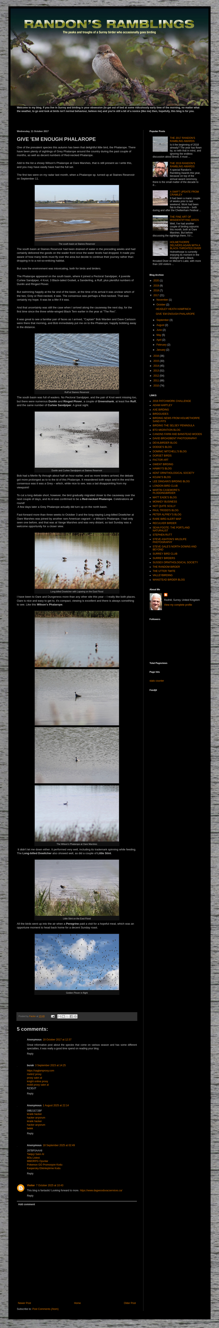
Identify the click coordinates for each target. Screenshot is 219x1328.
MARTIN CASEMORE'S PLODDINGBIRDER (166, 491)
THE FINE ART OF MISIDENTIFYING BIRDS (184, 218)
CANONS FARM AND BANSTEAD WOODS (177, 434)
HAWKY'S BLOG (162, 468)
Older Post (130, 1303)
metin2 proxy (34, 1074)
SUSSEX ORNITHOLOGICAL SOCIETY (175, 562)
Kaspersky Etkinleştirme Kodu (43, 1168)
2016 (157, 355)
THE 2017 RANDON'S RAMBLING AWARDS (182, 139)
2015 (157, 360)
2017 (157, 295)
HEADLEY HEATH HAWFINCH (173, 309)
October (161, 304)
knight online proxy (37, 1081)
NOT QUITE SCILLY (164, 506)
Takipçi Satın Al (35, 1154)
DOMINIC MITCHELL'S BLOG (170, 451)
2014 (157, 365)
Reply (30, 1053)
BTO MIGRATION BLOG (166, 429)
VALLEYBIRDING (162, 575)
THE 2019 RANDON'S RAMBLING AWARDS (182, 165)
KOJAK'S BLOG (162, 477)
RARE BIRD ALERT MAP (167, 518)
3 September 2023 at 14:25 (50, 1065)
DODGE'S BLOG (162, 447)
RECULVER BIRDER (164, 523)
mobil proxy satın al (38, 1084)
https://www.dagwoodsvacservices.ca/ (101, 1190)
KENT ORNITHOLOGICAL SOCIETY (173, 472)
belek (30, 1128)
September (163, 320)
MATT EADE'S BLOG (165, 497)
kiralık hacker (34, 1114)
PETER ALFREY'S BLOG (167, 514)
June (159, 329)
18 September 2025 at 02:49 (59, 1145)
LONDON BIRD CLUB (165, 485)
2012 (157, 375)
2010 (157, 385)
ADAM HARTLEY (162, 405)
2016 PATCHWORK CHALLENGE (172, 401)
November (162, 299)
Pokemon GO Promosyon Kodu (44, 1164)
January (161, 349)
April (159, 339)
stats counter (157, 680)
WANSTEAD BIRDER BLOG (169, 579)
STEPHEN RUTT (162, 534)
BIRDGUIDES (160, 413)
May (159, 335)
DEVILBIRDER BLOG (165, 442)
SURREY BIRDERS (164, 558)
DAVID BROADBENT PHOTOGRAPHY (175, 438)
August (160, 325)
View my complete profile (178, 604)
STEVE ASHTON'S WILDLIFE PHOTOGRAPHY (170, 541)
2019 (157, 285)
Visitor (31, 1185)
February (161, 344)
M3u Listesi (33, 1157)
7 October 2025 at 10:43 (49, 1185)
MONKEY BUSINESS (165, 501)
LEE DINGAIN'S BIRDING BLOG (171, 481)
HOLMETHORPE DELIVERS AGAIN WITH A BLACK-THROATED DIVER (185, 245)
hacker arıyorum (36, 1117)
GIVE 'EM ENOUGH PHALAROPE (175, 313)
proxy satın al (34, 1077)
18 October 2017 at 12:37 (57, 1039)
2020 (157, 280)
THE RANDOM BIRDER (166, 566)
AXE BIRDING (161, 409)
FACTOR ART (160, 459)
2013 (157, 370)
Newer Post (24, 1303)
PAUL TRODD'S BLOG (166, 510)
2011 (157, 380)
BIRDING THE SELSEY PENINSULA (173, 425)
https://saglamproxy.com (40, 1070)
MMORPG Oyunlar (37, 1161)
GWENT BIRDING (163, 464)
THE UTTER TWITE (164, 571)
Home (77, 1303)
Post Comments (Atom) (45, 1309)
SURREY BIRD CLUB (165, 553)
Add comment (26, 1204)
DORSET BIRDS (162, 455)
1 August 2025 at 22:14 (56, 1105)
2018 (157, 290)
